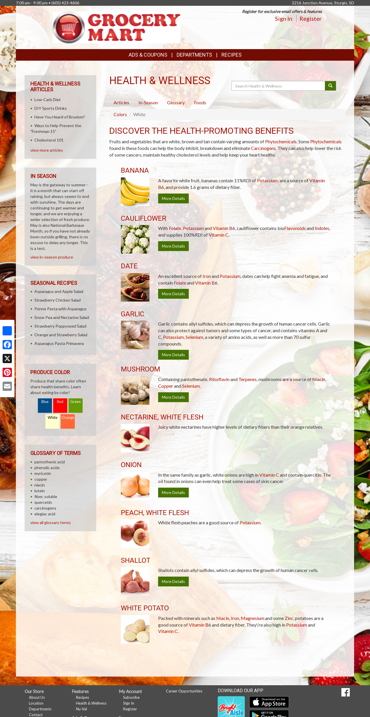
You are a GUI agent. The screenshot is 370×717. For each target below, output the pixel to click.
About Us (37, 697)
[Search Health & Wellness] (279, 86)
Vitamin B (222, 228)
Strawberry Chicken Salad (57, 300)
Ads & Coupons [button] (148, 55)
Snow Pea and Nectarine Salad (61, 317)
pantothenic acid (49, 461)
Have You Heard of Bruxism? (59, 116)
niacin (39, 484)
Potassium (267, 180)
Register (310, 18)
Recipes (231, 55)
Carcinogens (263, 148)
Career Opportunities (184, 691)
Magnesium (252, 618)
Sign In (283, 18)
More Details (173, 198)
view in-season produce (51, 257)
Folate (175, 228)
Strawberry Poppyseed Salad (60, 326)
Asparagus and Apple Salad (58, 291)
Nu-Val (81, 709)
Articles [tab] (121, 102)
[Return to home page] (117, 27)
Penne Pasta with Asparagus (60, 308)
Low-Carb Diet (47, 99)
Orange (68, 417)
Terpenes (247, 379)
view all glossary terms (50, 522)
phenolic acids (47, 467)
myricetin (42, 473)
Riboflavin (219, 379)
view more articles (46, 150)
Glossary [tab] (176, 102)
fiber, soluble (45, 496)
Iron (207, 276)
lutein (39, 490)
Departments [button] (194, 55)
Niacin (318, 379)
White (53, 417)
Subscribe (131, 697)
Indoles (322, 228)
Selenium (194, 337)
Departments (40, 709)
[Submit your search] (330, 86)
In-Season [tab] (148, 102)
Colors (120, 114)
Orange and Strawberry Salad (60, 334)
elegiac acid (44, 513)
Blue (45, 402)
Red (60, 402)
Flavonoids (295, 228)
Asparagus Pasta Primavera (59, 343)
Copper (165, 386)
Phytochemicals (281, 141)
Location (36, 703)
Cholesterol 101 (49, 140)
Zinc (289, 618)
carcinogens (45, 508)
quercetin (43, 502)
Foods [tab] (200, 102)
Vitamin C (218, 234)
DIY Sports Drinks (50, 108)
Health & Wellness (91, 703)
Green (75, 402)
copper (40, 479)
